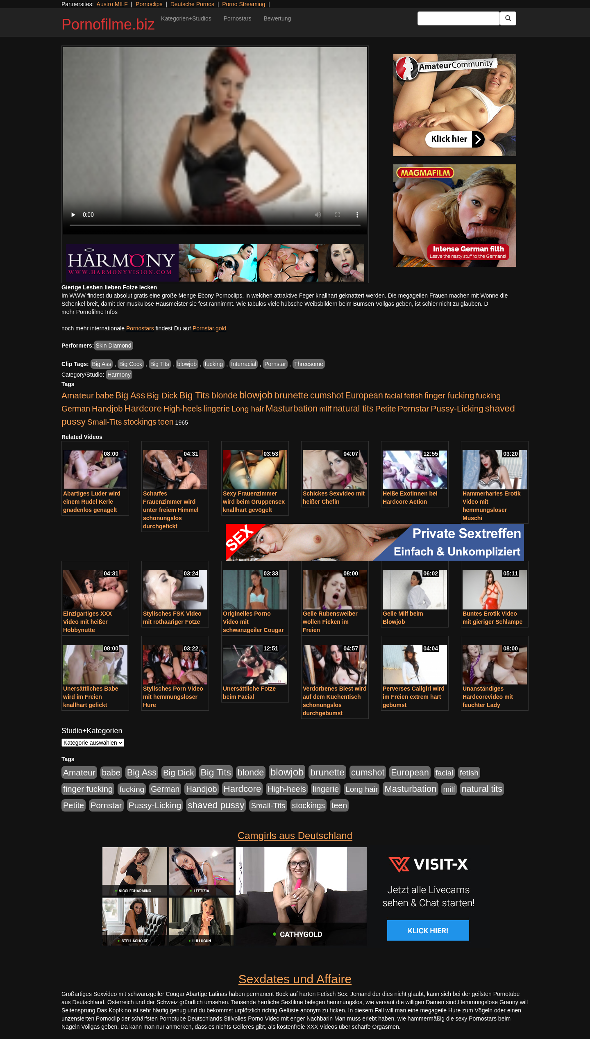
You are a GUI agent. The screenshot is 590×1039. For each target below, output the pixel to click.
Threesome (308, 364)
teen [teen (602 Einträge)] (166, 421)
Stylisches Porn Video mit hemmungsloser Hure (173, 696)
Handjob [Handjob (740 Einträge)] (107, 408)
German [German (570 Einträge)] (75, 408)
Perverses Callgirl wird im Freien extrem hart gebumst (414, 696)
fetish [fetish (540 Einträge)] (413, 395)
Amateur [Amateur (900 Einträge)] (77, 395)
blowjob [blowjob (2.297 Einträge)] (255, 394)
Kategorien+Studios (186, 18)
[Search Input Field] (459, 18)
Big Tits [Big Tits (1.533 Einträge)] (194, 395)
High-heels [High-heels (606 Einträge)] (182, 408)
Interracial (243, 364)
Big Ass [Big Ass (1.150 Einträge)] (130, 395)
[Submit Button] (508, 18)
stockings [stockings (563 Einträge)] (140, 421)
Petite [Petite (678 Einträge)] (385, 408)
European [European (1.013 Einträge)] (364, 395)
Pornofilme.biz (108, 24)
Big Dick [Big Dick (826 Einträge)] (162, 395)
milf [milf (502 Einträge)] (325, 409)
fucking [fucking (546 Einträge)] (488, 395)
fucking (214, 364)
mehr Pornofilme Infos (89, 312)
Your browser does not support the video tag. (215, 140)
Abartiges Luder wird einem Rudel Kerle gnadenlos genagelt (91, 501)
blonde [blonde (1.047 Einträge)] (224, 395)
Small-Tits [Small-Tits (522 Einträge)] (104, 422)
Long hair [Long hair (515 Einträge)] (247, 409)
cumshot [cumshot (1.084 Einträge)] (326, 395)
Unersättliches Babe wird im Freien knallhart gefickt (90, 696)
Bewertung (277, 18)
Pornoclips (149, 4)
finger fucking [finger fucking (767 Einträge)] (449, 395)
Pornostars (238, 18)
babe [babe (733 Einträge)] (104, 395)
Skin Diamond (113, 345)
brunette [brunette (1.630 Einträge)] (291, 395)
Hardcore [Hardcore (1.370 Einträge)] (143, 408)
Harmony (119, 374)
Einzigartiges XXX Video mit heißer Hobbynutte (87, 621)
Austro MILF (112, 4)
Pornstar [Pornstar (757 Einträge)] (413, 408)
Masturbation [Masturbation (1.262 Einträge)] (292, 408)
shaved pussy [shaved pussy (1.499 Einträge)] (216, 805)
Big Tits (159, 364)
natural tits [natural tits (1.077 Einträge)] (353, 409)
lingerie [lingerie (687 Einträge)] (216, 408)
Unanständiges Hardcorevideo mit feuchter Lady (488, 696)
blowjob (187, 364)
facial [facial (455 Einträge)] (394, 395)
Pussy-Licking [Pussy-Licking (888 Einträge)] (457, 408)
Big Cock (130, 364)
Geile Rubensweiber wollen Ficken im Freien (330, 621)
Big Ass (101, 364)
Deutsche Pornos (192, 4)
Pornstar (275, 364)
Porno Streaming (243, 4)
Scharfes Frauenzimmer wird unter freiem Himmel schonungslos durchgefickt (170, 510)
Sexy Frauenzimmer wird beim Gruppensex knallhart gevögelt (254, 501)
